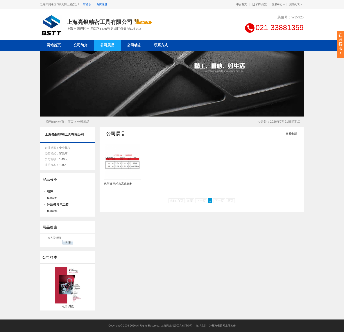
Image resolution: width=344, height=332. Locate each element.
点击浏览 (68, 304)
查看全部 (291, 133)
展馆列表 (294, 4)
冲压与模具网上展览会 (222, 325)
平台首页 (241, 4)
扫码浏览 (259, 4)
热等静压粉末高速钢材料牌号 (122, 183)
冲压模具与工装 (57, 204)
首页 (70, 121)
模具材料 (52, 197)
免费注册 (102, 4)
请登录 (87, 4)
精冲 (50, 191)
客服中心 (277, 4)
